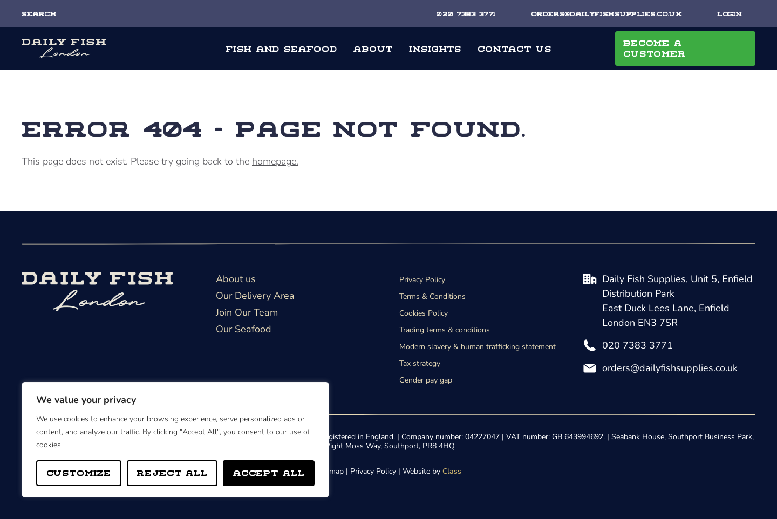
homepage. (275, 161)
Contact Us (514, 48)
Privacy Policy (422, 280)
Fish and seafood (281, 48)
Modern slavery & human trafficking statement (477, 347)
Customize (79, 472)
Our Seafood (243, 329)
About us (236, 278)
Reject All (172, 472)
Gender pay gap (425, 380)
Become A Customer (654, 48)
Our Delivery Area (255, 295)
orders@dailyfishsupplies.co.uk (670, 367)
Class (451, 471)
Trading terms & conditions (444, 330)
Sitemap (330, 471)
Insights (435, 48)
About (373, 48)
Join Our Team (247, 312)
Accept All (269, 472)
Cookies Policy (423, 313)
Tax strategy (419, 363)
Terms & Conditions (432, 296)
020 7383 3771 (637, 345)
